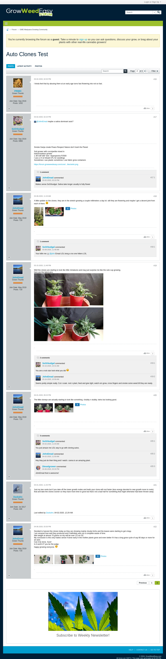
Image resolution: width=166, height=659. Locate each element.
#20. (152, 441)
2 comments (45, 358)
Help (131, 650)
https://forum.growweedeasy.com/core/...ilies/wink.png (56, 164)
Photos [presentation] (38, 66)
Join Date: (14, 101)
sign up (83, 39)
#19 (155, 266)
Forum (14, 29)
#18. (152, 247)
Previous (143, 583)
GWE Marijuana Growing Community (33, 29)
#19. (152, 363)
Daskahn (17, 497)
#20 (155, 395)
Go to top (155, 650)
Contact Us (141, 650)
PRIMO (17, 91)
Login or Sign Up (152, 2)
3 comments (45, 436)
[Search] (140, 12)
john (53, 254)
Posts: (15, 103)
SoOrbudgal (18, 129)
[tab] (10, 66)
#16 (155, 79)
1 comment (44, 172)
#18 (155, 196)
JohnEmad (42, 121)
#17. (152, 177)
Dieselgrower (49, 466)
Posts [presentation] (11, 66)
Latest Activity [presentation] (24, 66)
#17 (155, 117)
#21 (155, 485)
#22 (155, 527)
